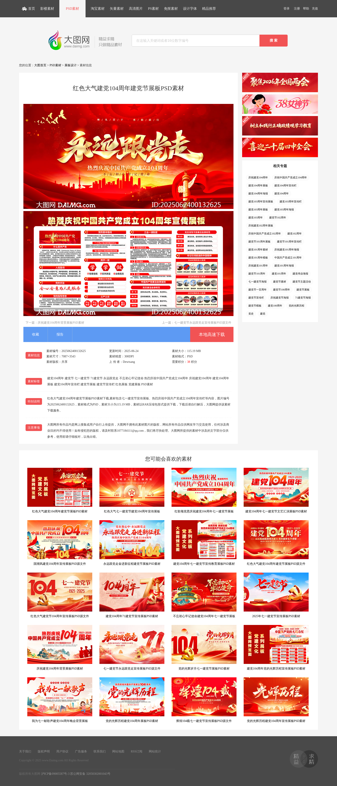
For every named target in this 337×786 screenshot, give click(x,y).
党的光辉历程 (296, 305)
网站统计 (155, 751)
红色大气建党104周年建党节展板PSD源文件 (276, 542)
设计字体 (190, 8)
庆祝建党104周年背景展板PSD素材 (61, 322)
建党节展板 (302, 289)
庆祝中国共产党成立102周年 (264, 233)
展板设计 (71, 65)
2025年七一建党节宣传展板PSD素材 (276, 595)
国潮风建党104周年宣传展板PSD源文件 (59, 542)
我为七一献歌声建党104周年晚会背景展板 (59, 700)
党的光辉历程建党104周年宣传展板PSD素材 (276, 700)
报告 (60, 334)
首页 (31, 8)
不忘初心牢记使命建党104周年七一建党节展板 (204, 595)
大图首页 (40, 65)
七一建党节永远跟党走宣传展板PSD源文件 (202, 322)
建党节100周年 (281, 289)
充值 (315, 8)
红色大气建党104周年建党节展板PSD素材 (59, 490)
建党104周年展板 (258, 185)
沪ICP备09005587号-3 (55, 773)
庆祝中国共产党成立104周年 (290, 177)
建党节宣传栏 (256, 297)
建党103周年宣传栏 (291, 201)
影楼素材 (47, 8)
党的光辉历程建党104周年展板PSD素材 (131, 700)
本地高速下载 (212, 334)
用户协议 (62, 751)
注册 (297, 8)
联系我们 (100, 751)
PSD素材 (72, 8)
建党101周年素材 (258, 249)
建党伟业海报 (300, 273)
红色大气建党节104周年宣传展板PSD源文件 (59, 595)
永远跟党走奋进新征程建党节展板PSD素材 (131, 542)
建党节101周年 (256, 273)
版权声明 (44, 751)
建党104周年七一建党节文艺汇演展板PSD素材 (276, 490)
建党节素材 (279, 281)
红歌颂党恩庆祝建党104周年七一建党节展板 (204, 490)
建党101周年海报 (284, 265)
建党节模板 (254, 305)
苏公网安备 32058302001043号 (90, 773)
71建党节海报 (303, 297)
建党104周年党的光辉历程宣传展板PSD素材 (276, 647)
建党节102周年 (277, 217)
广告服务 (81, 751)
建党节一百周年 (257, 289)
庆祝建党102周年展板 (260, 225)
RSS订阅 (136, 751)
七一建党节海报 (257, 281)
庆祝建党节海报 (280, 297)
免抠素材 (171, 8)
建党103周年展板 (258, 209)
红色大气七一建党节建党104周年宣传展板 (131, 490)
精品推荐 (209, 8)
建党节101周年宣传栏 (289, 241)
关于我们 (25, 751)
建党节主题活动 (302, 281)
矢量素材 (117, 8)
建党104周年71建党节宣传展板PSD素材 (131, 595)
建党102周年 (294, 233)
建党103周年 (255, 217)
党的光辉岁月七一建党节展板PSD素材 (204, 647)
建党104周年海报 (258, 193)
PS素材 (153, 8)
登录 (287, 8)
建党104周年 (281, 193)
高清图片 (136, 8)
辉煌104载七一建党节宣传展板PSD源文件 (204, 700)
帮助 (306, 8)
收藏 (35, 334)
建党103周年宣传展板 (260, 201)
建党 (262, 313)
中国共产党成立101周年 (288, 257)
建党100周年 (275, 305)
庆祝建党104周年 (258, 177)
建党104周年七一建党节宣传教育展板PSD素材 (204, 542)
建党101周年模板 (258, 257)
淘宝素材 (98, 8)
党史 (251, 313)
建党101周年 (279, 273)
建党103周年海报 (284, 209)
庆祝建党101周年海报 (286, 249)
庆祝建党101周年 (258, 265)
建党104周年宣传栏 (285, 185)
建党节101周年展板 (259, 241)
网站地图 (118, 751)
